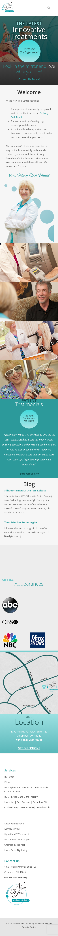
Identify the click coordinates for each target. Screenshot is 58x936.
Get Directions (29, 748)
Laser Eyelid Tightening (15, 850)
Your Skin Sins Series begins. (21, 522)
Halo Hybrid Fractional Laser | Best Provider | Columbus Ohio (27, 789)
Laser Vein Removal (14, 823)
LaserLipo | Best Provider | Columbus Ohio (26, 802)
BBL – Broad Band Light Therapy (21, 796)
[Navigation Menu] (54, 7)
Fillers (7, 782)
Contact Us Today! (29, 79)
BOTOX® (9, 776)
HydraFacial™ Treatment (16, 834)
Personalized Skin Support (17, 839)
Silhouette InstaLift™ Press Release (25, 490)
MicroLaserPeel (12, 828)
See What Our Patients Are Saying (29, 418)
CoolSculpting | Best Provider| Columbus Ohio (27, 807)
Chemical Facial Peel (14, 844)
